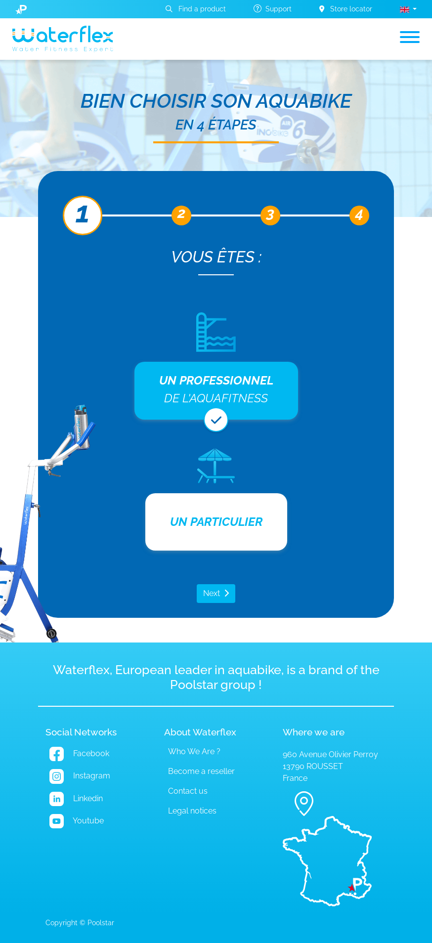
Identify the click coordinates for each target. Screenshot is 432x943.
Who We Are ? (194, 751)
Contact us (188, 791)
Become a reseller (201, 771)
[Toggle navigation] (410, 39)
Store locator (345, 9)
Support (273, 8)
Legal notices (192, 810)
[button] (408, 9)
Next (211, 593)
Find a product (196, 9)
